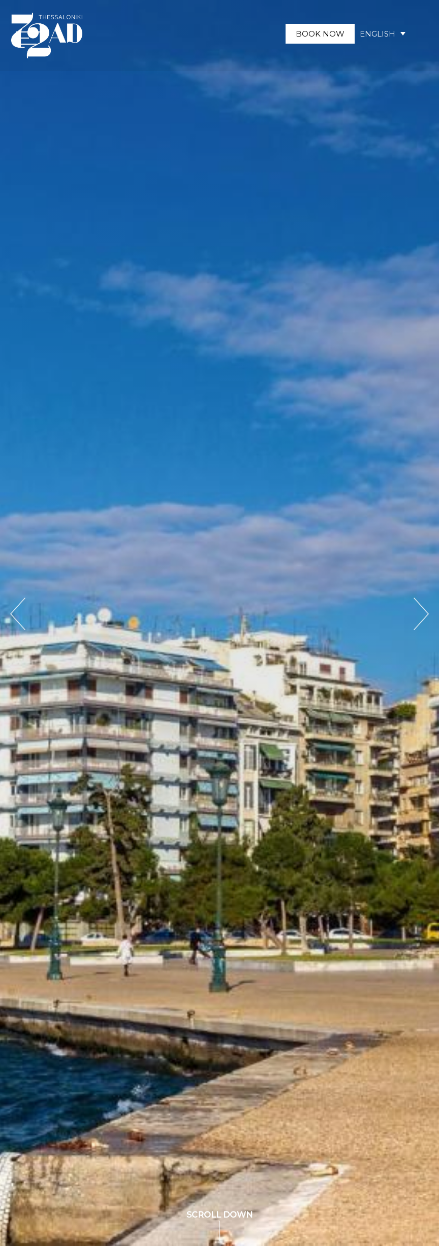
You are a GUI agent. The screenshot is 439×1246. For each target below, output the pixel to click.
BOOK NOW (320, 34)
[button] (29, 38)
